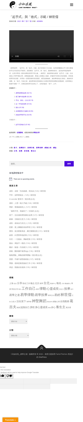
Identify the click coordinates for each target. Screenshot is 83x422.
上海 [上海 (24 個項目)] (11, 283)
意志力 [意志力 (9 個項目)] (61, 289)
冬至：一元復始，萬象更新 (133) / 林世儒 (25, 239)
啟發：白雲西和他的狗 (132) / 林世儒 (24, 235)
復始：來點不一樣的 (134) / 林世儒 (23, 243)
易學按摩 (39, 148)
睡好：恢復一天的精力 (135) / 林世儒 (24, 247)
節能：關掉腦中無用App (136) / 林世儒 (24, 251)
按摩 (20, 151)
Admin (40, 21)
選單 (71, 5)
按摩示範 (30, 148)
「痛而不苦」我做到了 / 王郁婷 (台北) (24, 211)
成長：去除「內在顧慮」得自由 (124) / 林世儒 (27, 191)
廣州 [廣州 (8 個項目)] (37, 289)
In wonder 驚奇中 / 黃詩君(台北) (22, 199)
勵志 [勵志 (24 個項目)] (32, 283)
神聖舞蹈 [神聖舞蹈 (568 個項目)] (39, 300)
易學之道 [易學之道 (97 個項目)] (14, 295)
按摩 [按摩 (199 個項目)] (67, 288)
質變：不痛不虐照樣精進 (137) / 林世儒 (24, 259)
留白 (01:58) (20, 107)
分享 (15, 151)
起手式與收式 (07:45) (23, 124)
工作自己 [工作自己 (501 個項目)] (29, 288)
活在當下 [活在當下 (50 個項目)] (21, 301)
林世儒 (26, 151)
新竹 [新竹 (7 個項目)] (72, 289)
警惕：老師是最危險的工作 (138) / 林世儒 (25, 263)
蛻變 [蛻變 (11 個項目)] (18, 307)
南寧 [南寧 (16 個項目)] (41, 283)
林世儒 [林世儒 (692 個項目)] (65, 294)
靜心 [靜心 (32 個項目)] (53, 307)
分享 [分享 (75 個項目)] (19, 283)
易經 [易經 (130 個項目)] (57, 295)
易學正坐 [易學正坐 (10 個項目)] (51, 295)
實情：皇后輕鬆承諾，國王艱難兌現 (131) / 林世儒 (29, 231)
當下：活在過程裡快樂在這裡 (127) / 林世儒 (26, 215)
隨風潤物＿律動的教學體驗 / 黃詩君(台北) (25, 255)
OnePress (43, 357)
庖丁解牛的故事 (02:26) (24, 97)
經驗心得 (48, 148)
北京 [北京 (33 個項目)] (37, 283)
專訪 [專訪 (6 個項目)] (19, 289)
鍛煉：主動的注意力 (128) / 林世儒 (23, 219)
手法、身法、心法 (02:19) (24, 100)
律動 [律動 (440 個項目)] (42, 288)
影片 (15, 148)
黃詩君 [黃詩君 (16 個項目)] (68, 307)
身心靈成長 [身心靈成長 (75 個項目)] (41, 307)
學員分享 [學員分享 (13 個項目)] (14, 289)
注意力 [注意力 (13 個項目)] (13, 301)
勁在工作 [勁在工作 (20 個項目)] (26, 283)
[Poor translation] (9, 376)
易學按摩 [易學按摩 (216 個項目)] (41, 295)
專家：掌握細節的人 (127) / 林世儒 (23, 207)
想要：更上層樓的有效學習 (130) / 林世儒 (25, 227)
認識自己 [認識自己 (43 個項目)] (24, 307)
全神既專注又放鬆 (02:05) (24, 111)
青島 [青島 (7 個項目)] (49, 307)
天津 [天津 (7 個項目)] (63, 283)
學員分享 (37, 132)
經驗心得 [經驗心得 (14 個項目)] (56, 301)
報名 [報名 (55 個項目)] (58, 283)
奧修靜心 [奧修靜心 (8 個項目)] (68, 283)
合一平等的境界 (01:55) (24, 104)
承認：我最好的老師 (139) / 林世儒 (23, 267)
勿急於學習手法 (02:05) (24, 115)
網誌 (55, 148)
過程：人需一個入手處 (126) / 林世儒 (24, 203)
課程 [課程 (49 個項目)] (32, 307)
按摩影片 (22, 148)
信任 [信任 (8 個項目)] (15, 283)
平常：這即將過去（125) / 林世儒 (22, 195)
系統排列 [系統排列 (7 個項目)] (49, 302)
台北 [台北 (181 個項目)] (47, 283)
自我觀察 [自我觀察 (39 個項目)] (64, 301)
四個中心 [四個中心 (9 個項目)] (53, 283)
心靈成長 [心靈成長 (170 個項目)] (53, 289)
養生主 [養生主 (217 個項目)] (60, 307)
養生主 (33, 151)
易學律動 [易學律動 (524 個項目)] (27, 294)
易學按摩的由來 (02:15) (24, 93)
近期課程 (20, 132)
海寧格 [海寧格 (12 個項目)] (28, 301)
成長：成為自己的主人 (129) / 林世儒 (24, 223)
